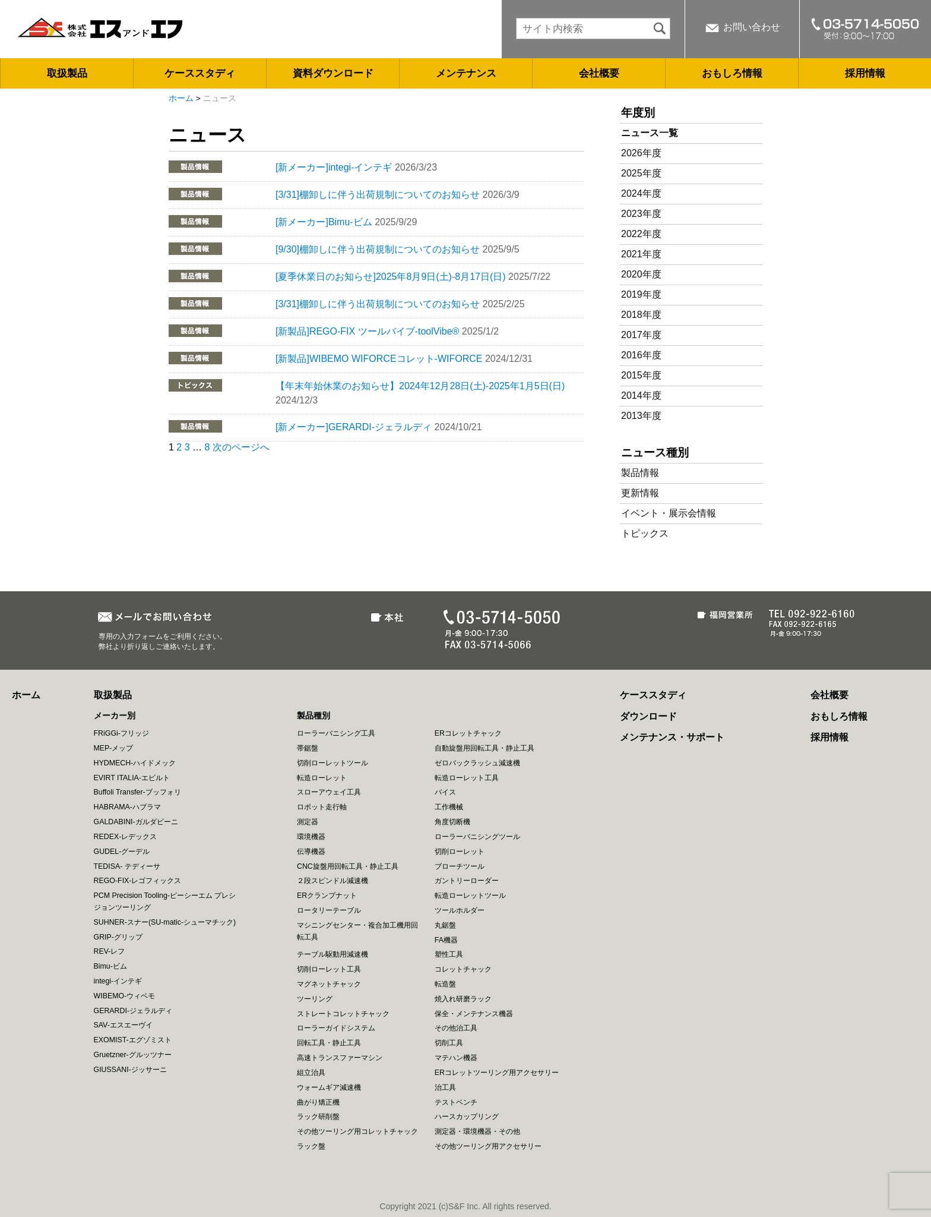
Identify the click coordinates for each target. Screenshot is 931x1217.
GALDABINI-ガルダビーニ (136, 822)
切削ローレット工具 (329, 969)
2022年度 (641, 234)
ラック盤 (311, 1146)
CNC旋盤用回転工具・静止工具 (347, 866)
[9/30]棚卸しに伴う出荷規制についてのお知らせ (378, 249)
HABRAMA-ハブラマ (127, 807)
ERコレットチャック (468, 733)
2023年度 (641, 214)
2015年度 (641, 375)
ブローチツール (459, 866)
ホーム (181, 98)
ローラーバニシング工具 (336, 733)
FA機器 (446, 940)
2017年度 (641, 335)
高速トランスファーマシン (339, 1058)
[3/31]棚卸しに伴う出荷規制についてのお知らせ (378, 195)
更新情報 (640, 493)
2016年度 (641, 355)
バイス (445, 792)
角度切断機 (452, 822)
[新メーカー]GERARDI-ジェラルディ (354, 427)
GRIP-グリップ (118, 937)
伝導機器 (311, 851)
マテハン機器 (456, 1058)
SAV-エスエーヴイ (123, 1025)
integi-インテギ (118, 981)
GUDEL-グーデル (122, 851)
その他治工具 (456, 1028)
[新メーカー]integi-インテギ (334, 167)
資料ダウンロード (333, 73)
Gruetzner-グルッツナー (133, 1055)
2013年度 (641, 416)
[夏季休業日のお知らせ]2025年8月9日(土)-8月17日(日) (391, 277)
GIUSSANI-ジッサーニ (130, 1069)
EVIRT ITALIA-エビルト (132, 778)
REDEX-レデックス (125, 837)
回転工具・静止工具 (329, 1043)
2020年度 (641, 274)
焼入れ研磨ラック (463, 999)
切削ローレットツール (332, 763)
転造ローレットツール (470, 895)
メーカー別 (114, 715)
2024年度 (641, 193)
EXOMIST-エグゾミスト (133, 1040)
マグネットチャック (329, 984)
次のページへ (241, 447)
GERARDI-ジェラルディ (133, 1011)
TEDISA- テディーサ (127, 866)
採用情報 (865, 73)
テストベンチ (456, 1102)
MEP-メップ (114, 748)
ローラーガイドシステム (336, 1028)
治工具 (445, 1087)
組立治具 (311, 1072)
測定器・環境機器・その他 (477, 1131)
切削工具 (449, 1043)
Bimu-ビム (110, 966)
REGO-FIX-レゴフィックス (138, 881)
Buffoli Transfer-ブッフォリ (137, 792)
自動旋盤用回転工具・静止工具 (484, 748)
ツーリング (314, 999)
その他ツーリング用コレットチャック (357, 1131)
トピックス (645, 533)
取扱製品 (67, 73)
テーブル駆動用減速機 (332, 954)
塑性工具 (449, 954)
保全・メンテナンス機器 (474, 1014)
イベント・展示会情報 (668, 513)
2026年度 (641, 153)
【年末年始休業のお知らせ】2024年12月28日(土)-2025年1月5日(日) (420, 386)
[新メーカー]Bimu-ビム (324, 222)
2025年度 (641, 173)
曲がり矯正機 (318, 1102)
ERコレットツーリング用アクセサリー (497, 1072)
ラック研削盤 (318, 1116)
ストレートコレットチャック (343, 1014)
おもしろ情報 (732, 73)
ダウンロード (648, 716)
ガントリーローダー (467, 881)
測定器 (307, 822)
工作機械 (449, 807)
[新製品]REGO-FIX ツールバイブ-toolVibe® (367, 331)
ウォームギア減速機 (329, 1087)
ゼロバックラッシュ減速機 (477, 763)
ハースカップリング (467, 1116)
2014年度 (641, 395)
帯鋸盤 (307, 748)
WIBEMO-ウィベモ (125, 996)
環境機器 (311, 837)
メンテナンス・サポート (672, 737)
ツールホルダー (459, 910)
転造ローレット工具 (467, 778)
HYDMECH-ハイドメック (135, 763)
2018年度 (641, 315)
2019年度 (641, 294)
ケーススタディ (199, 73)
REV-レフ (109, 951)
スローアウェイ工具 (329, 792)
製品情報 (640, 473)
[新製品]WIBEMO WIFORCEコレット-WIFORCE (379, 359)
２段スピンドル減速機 (332, 881)
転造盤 (445, 984)
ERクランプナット (327, 895)
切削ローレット (459, 851)
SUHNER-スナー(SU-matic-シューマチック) (165, 922)
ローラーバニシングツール (477, 837)
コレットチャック (463, 969)
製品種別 (313, 715)
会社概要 (599, 73)
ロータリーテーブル (329, 910)
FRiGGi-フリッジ (121, 733)
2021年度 (641, 254)
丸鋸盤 (445, 925)
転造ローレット (322, 778)
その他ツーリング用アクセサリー (488, 1146)
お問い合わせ (751, 27)
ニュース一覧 (649, 133)
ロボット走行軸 (322, 807)
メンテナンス (466, 73)
